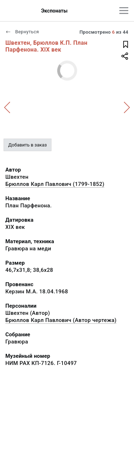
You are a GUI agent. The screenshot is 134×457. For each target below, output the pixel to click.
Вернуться (22, 31)
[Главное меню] (124, 11)
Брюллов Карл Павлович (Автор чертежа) (60, 320)
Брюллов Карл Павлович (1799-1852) (54, 184)
